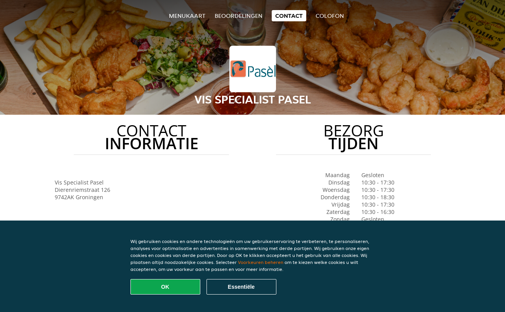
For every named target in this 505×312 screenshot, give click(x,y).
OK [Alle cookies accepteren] (165, 287)
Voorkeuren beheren (260, 262)
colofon (330, 16)
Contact (289, 16)
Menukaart (187, 16)
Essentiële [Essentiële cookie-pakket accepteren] (241, 287)
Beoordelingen (238, 16)
